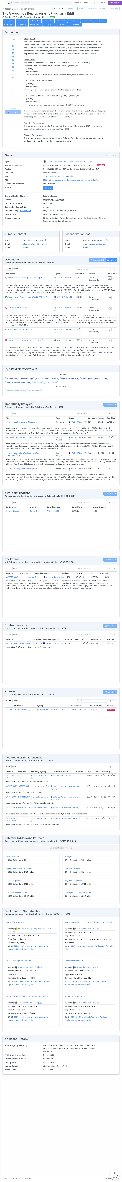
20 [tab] (39, 49)
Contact (42, 1178)
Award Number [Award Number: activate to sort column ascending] (71, 579)
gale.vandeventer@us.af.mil (105, 290)
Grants (8, 27)
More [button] (76, 3)
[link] (114, 315)
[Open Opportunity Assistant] (115, 1175)
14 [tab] (39, 70)
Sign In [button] (102, 3)
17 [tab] (39, 60)
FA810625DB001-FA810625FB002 (40, 718)
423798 (37, 783)
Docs (76, 24)
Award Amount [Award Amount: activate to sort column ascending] (105, 579)
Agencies (9, 78)
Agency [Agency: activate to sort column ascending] (67, 320)
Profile (66, 283)
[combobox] (71, 3)
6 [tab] (39, 98)
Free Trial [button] (115, 3)
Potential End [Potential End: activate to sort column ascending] (107, 714)
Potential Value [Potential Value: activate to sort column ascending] (82, 714)
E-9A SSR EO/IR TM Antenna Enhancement (45, 499)
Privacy (57, 1178)
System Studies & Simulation (48, 959)
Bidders (104, 28)
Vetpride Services (86, 959)
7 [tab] (39, 95)
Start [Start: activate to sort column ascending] (91, 647)
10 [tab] (39, 84)
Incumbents (90, 28)
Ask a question (40, 436)
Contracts (9, 24)
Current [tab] (39, 46)
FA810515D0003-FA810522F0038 (41, 850)
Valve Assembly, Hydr (88, 1052)
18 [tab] (39, 56)
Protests (77, 28)
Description (37, 24)
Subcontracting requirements (75, 436)
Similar (37, 32)
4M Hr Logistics (42, 971)
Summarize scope (55, 436)
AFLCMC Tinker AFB (68, 324)
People (8, 81)
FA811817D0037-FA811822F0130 (40, 879)
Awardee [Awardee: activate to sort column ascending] (56, 579)
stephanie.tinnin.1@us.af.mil (58, 287)
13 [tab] (39, 74)
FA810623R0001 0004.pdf (46, 358)
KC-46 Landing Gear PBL (89, 1088)
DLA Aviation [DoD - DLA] (100, 1020)
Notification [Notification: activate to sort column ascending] (39, 579)
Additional (51, 32)
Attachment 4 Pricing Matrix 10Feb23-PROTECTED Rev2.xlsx (47, 349)
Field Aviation (41, 947)
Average (66, 247)
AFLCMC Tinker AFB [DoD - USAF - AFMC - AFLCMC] (87, 189)
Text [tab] (114, 183)
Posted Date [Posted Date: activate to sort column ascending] (83, 320)
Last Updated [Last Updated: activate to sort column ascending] (99, 780)
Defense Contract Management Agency (67, 866)
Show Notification (41, 583)
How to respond (40, 441)
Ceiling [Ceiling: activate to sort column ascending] (82, 647)
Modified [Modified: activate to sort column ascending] (110, 647)
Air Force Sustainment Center (66, 896)
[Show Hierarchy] (63, 192)
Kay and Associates (87, 971)
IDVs (50, 28)
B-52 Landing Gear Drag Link (48, 1052)
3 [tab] (39, 109)
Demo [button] (94, 3)
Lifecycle (102, 24)
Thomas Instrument (53, 879)
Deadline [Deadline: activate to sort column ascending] (111, 476)
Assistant (89, 24)
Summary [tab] (39, 120)
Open (67, 228)
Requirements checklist (97, 436)
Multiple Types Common (72, 239)
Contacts (63, 24)
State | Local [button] (21, 8)
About (34, 1178)
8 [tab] (39, 91)
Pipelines (9, 33)
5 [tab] (39, 102)
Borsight (55, 583)
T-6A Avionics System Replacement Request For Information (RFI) (45, 518)
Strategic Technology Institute (92, 983)
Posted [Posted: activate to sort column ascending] (101, 476)
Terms (49, 1178)
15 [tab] (39, 67)
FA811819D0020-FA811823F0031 (40, 895)
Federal (7, 8)
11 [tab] (39, 81)
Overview (50, 24)
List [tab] (108, 183)
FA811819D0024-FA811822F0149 (40, 908)
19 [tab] (39, 53)
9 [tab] (39, 88)
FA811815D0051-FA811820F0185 (40, 863)
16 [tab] (39, 63)
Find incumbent (54, 441)
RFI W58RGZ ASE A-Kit (45, 1013)
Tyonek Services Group (46, 983)
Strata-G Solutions (52, 850)
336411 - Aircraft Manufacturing (75, 213)
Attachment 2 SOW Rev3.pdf (48, 382)
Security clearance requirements (75, 441)
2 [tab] (39, 112)
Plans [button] (86, 3)
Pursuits (8, 36)
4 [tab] (39, 105)
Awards (37, 28)
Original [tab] (39, 116)
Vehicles (9, 62)
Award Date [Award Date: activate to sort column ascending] (88, 579)
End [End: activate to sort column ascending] (99, 647)
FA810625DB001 (71, 583)
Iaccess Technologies (47, 784)
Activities (9, 40)
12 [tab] (39, 77)
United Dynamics (53, 863)
